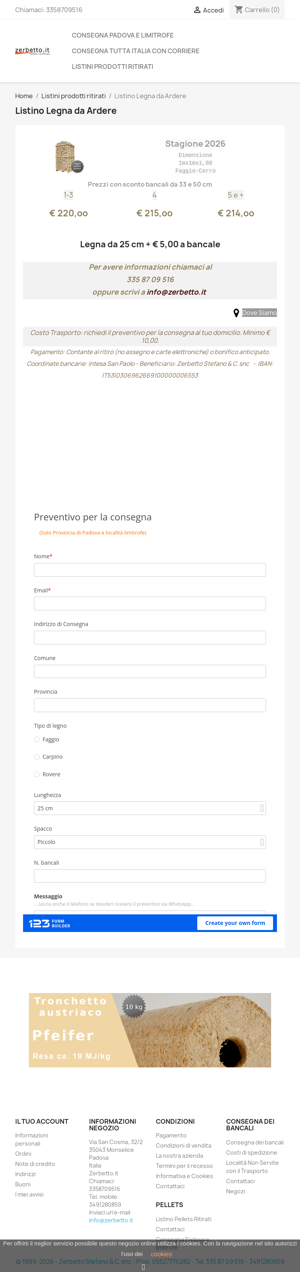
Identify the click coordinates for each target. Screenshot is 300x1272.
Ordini (23, 1153)
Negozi (235, 1191)
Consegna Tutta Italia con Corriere (136, 51)
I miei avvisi (29, 1194)
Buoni (22, 1184)
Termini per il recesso (184, 1165)
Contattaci (170, 1186)
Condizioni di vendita (183, 1145)
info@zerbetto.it (176, 292)
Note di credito (35, 1164)
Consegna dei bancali (255, 1142)
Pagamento (171, 1135)
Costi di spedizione (251, 1152)
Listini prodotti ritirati (112, 66)
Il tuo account (41, 1121)
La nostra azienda (179, 1155)
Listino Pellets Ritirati (183, 1219)
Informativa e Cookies (184, 1176)
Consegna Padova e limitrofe (123, 35)
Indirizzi (25, 1174)
